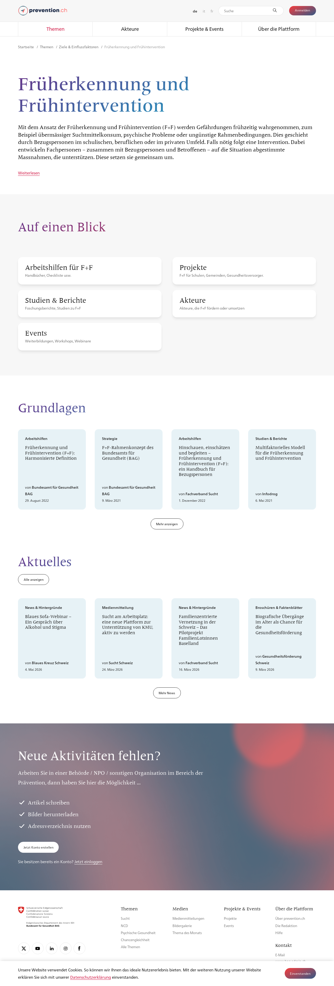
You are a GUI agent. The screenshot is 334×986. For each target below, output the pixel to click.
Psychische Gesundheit (138, 932)
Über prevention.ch (290, 918)
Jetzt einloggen (88, 861)
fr (212, 11)
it (204, 11)
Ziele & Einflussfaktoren (79, 46)
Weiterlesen (29, 173)
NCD (124, 925)
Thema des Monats (187, 932)
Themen (55, 28)
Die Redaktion (286, 925)
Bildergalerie (182, 925)
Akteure (130, 28)
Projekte (230, 918)
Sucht (125, 918)
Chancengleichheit (135, 939)
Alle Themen (130, 947)
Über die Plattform (279, 28)
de (195, 11)
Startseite (26, 46)
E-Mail (280, 955)
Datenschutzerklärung (90, 977)
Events (229, 925)
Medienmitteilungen (188, 918)
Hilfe (279, 932)
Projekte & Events (204, 28)
